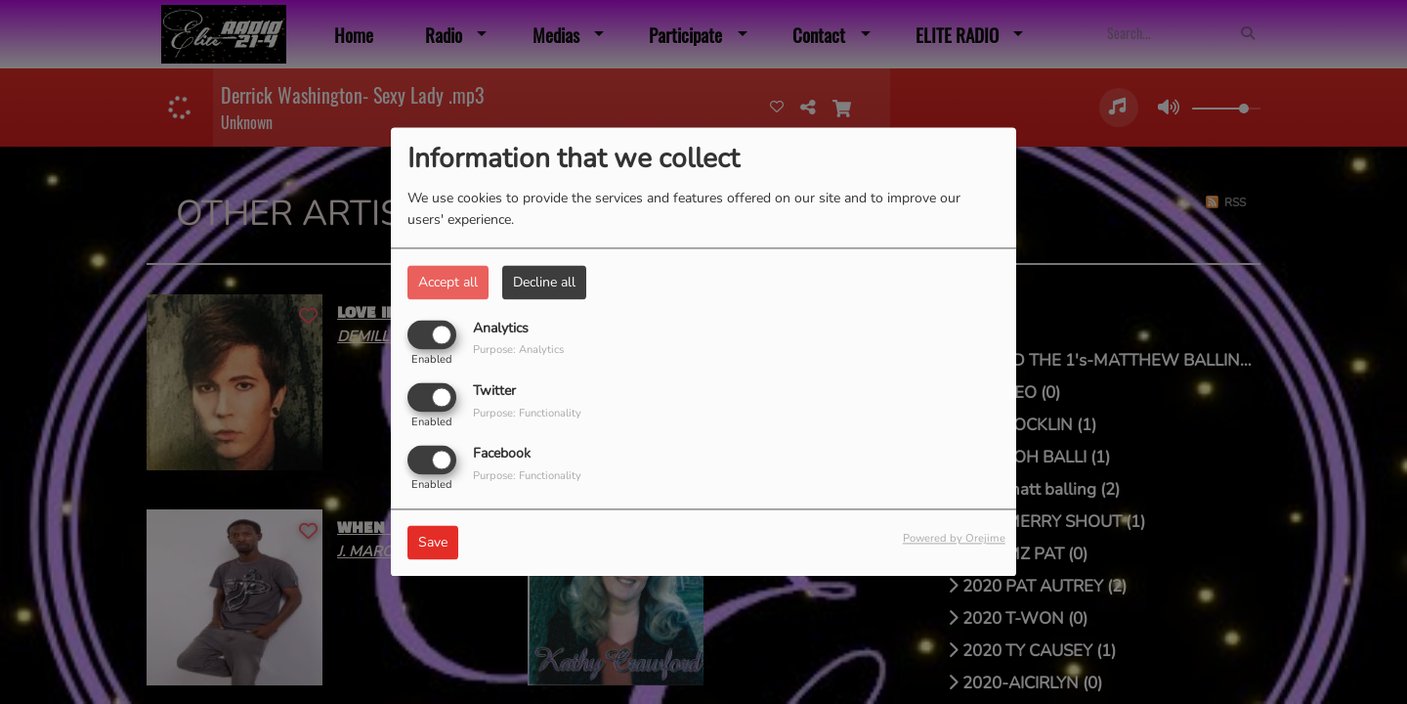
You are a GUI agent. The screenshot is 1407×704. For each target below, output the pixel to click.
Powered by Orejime (954, 539)
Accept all (448, 282)
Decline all (544, 282)
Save (433, 543)
